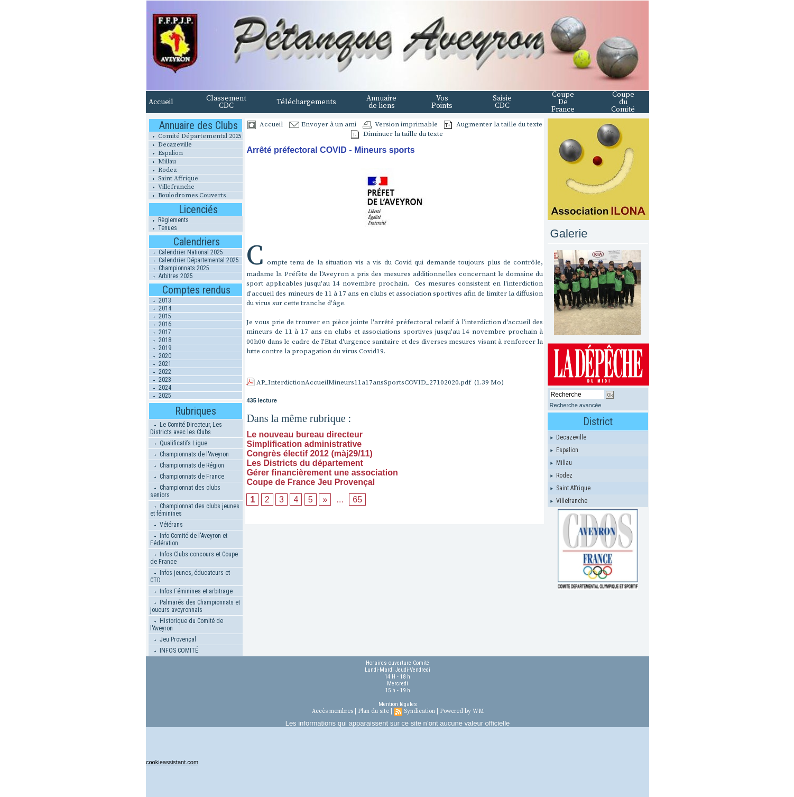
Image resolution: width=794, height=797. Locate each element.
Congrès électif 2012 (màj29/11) (309, 453)
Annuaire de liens (381, 102)
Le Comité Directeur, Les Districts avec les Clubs (186, 428)
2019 (160, 348)
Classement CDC (226, 102)
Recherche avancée (576, 405)
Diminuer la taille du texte (397, 134)
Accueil (161, 102)
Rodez (163, 170)
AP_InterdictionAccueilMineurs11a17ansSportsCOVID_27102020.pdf (363, 382)
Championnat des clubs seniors (185, 491)
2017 (160, 332)
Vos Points (442, 102)
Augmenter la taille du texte (493, 124)
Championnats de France (187, 476)
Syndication (419, 711)
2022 (160, 371)
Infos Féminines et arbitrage (191, 591)
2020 (160, 356)
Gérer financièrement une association (322, 472)
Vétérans (166, 524)
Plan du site (373, 711)
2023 (160, 379)
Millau (162, 162)
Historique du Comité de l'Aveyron (186, 624)
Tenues (163, 228)
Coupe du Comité (623, 102)
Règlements (169, 220)
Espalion (166, 153)
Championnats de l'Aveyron (189, 454)
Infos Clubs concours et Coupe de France (194, 558)
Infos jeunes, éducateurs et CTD (190, 576)
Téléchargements (306, 102)
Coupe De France (563, 102)
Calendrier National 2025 (186, 252)
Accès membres (332, 711)
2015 (160, 316)
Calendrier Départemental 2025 (194, 260)
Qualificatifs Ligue (178, 443)
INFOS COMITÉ (174, 650)
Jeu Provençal (173, 639)
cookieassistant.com (172, 762)
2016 (160, 324)
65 (357, 499)
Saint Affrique (173, 178)
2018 (160, 340)
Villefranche (172, 187)
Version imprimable (400, 124)
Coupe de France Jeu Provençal (310, 482)
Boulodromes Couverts (187, 195)
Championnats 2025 (179, 268)
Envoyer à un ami (322, 124)
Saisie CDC (502, 102)
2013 (160, 300)
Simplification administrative (304, 443)
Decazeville (170, 145)
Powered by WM (462, 711)
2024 (160, 387)
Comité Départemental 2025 (195, 136)
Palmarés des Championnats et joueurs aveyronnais (195, 606)
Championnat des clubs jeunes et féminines (194, 509)
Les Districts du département (304, 463)
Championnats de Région (187, 465)
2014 (160, 308)
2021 (160, 364)
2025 (160, 395)
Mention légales (397, 704)
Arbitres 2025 (171, 276)
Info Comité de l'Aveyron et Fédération (188, 539)
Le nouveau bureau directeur (304, 434)
